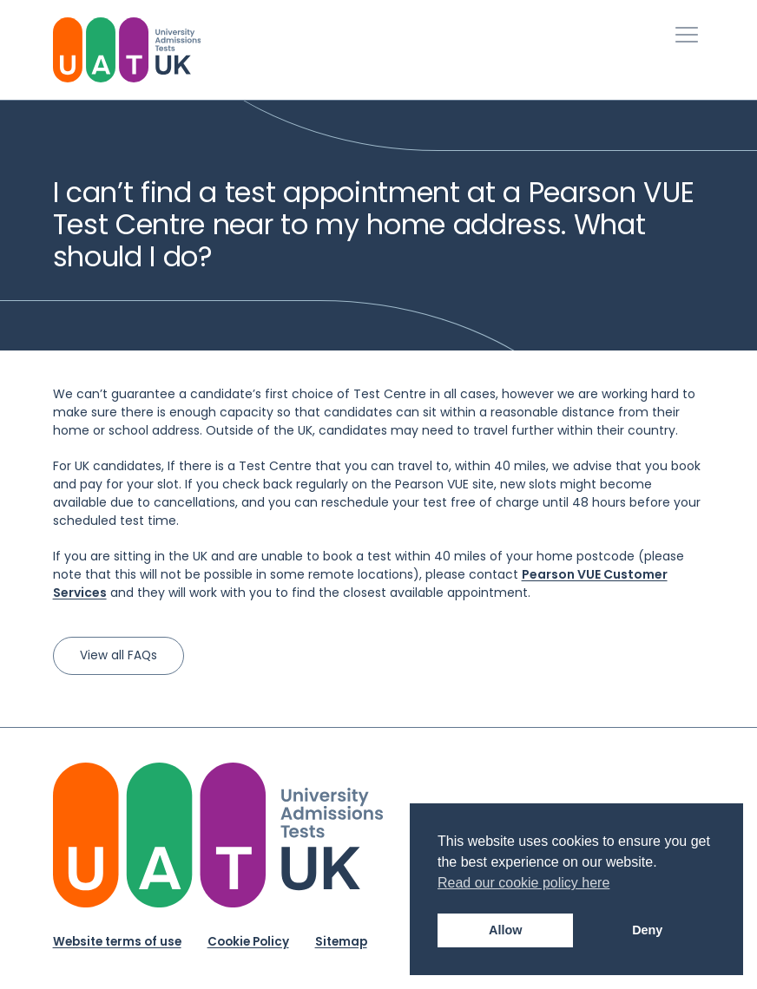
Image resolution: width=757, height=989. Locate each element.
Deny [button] (647, 930)
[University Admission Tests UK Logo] (218, 835)
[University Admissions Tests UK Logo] (127, 49)
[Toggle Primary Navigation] (686, 34)
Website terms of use (117, 941)
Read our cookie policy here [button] (523, 882)
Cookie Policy (248, 941)
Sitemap (341, 941)
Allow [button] (505, 930)
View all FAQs (118, 655)
